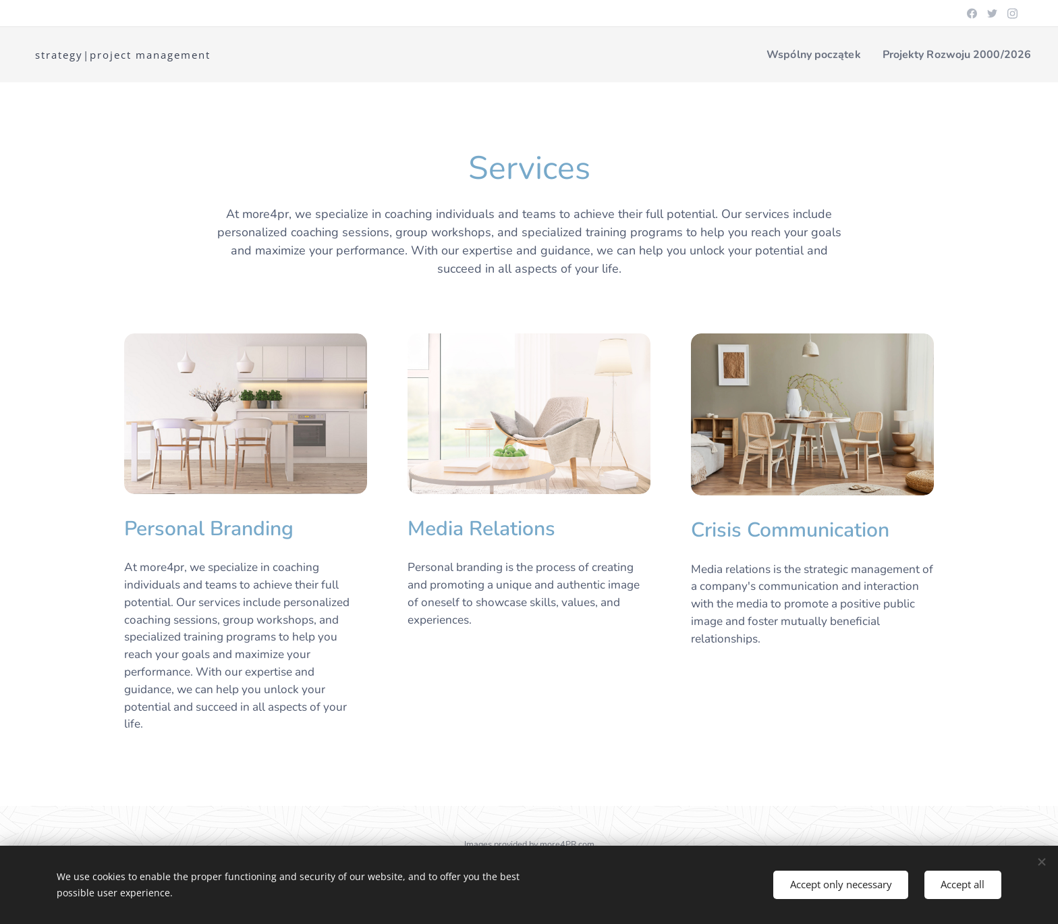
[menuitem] (801, 55)
